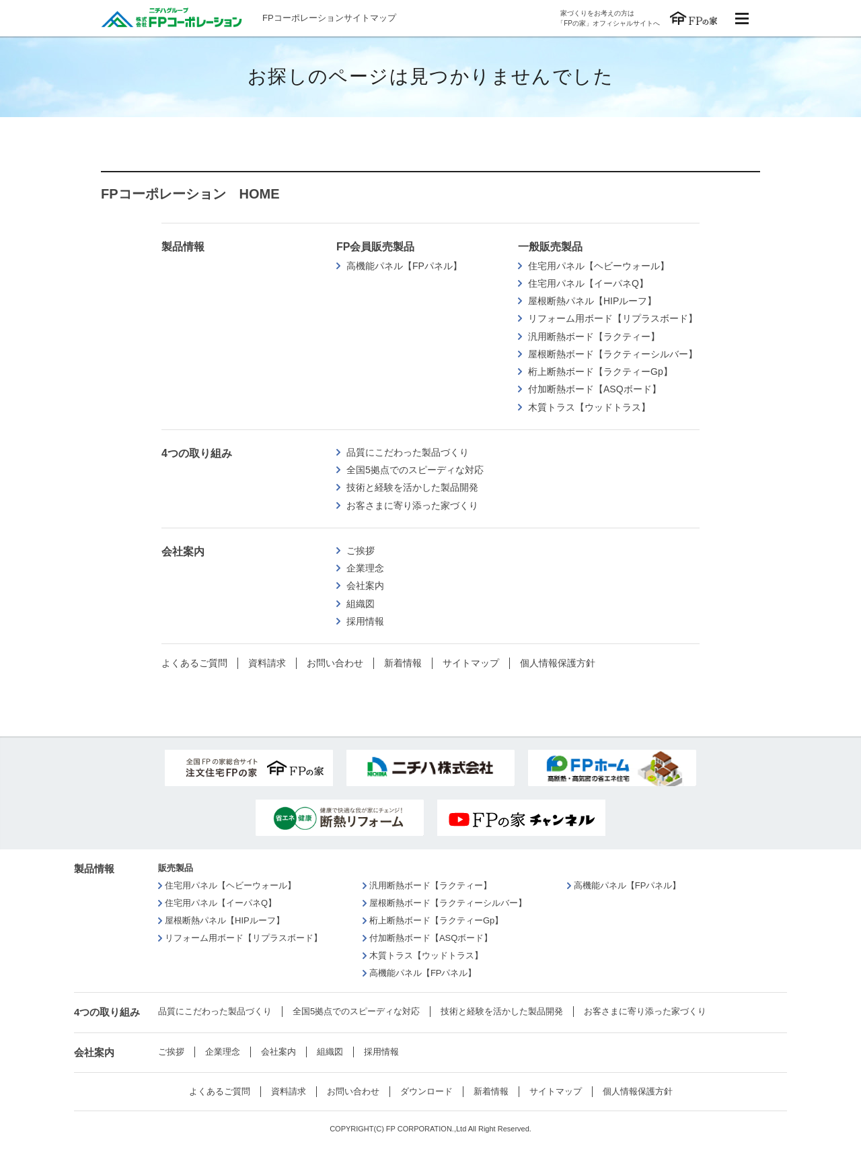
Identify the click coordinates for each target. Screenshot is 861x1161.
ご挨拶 (360, 550)
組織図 (360, 603)
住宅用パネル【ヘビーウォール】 (598, 265)
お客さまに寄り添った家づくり (412, 505)
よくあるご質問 (194, 663)
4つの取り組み (196, 453)
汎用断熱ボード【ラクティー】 (594, 336)
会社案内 (182, 551)
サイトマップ (471, 663)
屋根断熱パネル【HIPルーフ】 (592, 300)
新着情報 (403, 663)
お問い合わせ (335, 663)
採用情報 (365, 621)
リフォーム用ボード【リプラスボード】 (613, 318)
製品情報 (182, 246)
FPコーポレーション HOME (190, 193)
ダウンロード (426, 1091)
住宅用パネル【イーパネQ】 (588, 283)
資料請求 (267, 663)
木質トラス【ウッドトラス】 (589, 407)
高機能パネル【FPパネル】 (404, 265)
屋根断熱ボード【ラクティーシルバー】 (613, 354)
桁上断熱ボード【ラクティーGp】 (600, 371)
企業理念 (365, 568)
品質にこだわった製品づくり (407, 452)
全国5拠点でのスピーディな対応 (415, 469)
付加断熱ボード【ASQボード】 (594, 389)
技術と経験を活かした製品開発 (412, 487)
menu (742, 18)
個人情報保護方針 (557, 663)
